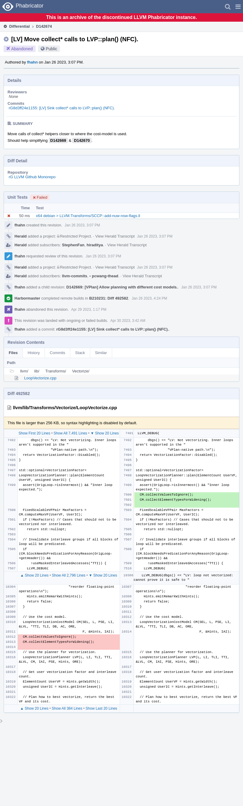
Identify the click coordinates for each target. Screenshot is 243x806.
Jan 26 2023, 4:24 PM (149, 298)
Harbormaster (27, 298)
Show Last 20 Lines (101, 708)
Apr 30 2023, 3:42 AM (127, 321)
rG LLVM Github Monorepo (32, 177)
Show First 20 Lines (34, 433)
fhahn (32, 62)
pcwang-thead (104, 276)
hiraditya (95, 245)
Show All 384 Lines (67, 708)
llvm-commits (74, 276)
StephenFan (73, 245)
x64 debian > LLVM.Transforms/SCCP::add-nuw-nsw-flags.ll (88, 215)
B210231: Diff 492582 (108, 298)
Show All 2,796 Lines (68, 575)
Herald (20, 236)
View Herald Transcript (115, 236)
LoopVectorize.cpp (40, 378)
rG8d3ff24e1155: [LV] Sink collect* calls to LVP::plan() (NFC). (62, 108)
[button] (238, 6)
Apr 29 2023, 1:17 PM (88, 309)
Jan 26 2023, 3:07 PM (82, 225)
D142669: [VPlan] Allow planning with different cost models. (122, 287)
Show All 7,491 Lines (70, 433)
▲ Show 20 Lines (34, 575)
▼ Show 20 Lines (104, 433)
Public (51, 48)
